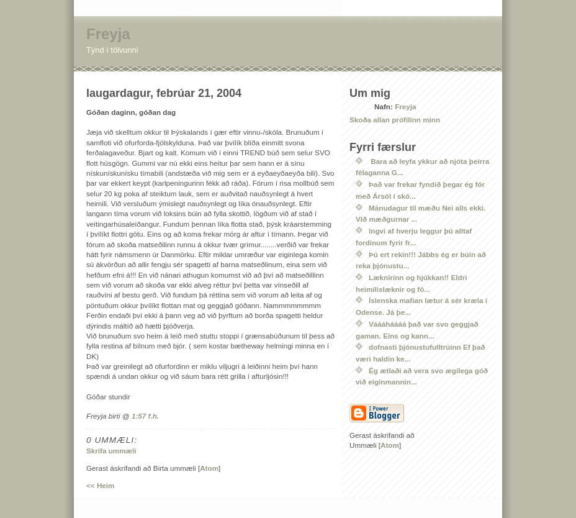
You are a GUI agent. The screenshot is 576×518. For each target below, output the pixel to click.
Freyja (108, 33)
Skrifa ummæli (111, 451)
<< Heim (100, 485)
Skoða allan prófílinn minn (394, 120)
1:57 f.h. (145, 416)
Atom (209, 468)
